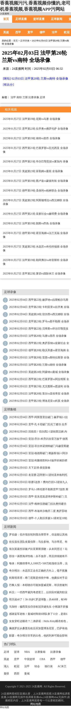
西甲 (18, 32)
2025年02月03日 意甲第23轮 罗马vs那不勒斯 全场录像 (39, 322)
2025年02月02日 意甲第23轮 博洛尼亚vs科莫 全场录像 (39, 401)
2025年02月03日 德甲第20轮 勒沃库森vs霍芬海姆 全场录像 (39, 351)
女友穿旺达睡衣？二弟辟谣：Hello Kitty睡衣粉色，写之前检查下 (39, 622)
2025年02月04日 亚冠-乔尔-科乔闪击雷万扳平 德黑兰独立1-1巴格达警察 (38, 439)
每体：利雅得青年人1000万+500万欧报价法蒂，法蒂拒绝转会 (38, 564)
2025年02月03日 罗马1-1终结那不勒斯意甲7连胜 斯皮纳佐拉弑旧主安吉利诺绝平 (38, 490)
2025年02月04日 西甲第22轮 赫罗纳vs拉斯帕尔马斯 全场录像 (38, 300)
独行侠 (49, 666)
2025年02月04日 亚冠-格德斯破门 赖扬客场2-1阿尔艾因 (38, 454)
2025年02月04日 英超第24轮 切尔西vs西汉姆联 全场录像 (39, 315)
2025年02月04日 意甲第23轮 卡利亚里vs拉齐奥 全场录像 (39, 308)
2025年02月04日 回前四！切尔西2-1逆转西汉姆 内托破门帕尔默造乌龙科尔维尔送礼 (38, 432)
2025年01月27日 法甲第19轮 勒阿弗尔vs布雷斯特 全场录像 (35, 262)
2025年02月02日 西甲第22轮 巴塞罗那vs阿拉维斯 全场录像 (39, 380)
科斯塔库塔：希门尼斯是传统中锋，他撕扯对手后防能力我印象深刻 (38, 578)
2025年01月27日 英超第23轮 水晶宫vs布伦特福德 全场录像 (35, 248)
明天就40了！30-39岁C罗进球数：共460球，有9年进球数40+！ (38, 600)
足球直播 (21, 19)
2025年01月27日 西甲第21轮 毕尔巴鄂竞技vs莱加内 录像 (35, 161)
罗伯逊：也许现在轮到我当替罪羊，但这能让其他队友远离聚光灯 (38, 535)
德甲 (42, 32)
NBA (27, 652)
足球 (42, 97)
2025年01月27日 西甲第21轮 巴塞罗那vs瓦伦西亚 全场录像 (35, 150)
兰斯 (25, 97)
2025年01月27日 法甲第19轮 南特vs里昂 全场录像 (31, 138)
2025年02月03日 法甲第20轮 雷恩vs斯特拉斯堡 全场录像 (39, 358)
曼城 (27, 673)
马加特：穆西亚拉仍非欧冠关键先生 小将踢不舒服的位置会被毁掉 (38, 607)
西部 (16, 673)
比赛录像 (33, 97)
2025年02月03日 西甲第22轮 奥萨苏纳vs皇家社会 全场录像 (39, 344)
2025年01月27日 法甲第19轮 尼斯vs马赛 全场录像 (31, 119)
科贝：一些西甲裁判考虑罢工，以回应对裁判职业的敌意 (38, 593)
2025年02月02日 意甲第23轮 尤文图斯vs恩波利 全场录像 (39, 387)
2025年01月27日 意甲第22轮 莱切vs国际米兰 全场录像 (34, 273)
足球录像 (24, 40)
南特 (19, 97)
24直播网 (4, 13)
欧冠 (16, 666)
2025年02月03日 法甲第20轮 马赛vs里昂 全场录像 (37, 335)
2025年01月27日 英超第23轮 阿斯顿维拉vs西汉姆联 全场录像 (35, 202)
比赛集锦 (40, 652)
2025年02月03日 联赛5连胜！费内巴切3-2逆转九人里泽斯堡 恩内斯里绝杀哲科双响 (38, 483)
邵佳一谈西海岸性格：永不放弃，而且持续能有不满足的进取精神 (38, 557)
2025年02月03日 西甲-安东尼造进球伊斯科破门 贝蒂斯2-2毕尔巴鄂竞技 (38, 497)
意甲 (30, 32)
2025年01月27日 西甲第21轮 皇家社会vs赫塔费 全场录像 (35, 213)
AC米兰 (62, 666)
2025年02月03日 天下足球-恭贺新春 (29, 467)
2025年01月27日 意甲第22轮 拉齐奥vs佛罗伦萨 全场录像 (35, 128)
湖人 (6, 666)
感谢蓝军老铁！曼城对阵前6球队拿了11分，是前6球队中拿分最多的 (38, 615)
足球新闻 (56, 19)
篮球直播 (38, 19)
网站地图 (35, 704)
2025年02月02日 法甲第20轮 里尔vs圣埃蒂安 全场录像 (39, 394)
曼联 (6, 673)
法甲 (54, 32)
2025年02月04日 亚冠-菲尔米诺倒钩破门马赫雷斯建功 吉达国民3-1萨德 (39, 447)
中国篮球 (29, 659)
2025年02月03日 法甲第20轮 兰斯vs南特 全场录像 (37, 364)
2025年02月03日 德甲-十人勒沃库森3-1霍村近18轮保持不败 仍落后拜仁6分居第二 (38, 519)
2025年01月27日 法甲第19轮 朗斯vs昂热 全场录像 (31, 223)
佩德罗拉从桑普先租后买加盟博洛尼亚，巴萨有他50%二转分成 (38, 629)
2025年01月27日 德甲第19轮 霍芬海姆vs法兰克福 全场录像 (35, 235)
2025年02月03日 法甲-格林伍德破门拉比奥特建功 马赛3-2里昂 (37, 504)
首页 (6, 19)
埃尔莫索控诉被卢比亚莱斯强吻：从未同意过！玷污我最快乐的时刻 (38, 550)
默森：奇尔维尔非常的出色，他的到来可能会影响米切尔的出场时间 (38, 636)
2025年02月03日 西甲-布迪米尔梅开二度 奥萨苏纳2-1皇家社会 (38, 512)
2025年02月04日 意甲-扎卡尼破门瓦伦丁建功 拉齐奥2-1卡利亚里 (38, 425)
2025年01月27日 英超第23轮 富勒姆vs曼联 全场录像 (33, 171)
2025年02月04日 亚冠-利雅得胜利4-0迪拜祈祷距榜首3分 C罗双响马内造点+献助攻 (38, 461)
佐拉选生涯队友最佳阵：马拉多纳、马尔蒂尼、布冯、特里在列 (38, 542)
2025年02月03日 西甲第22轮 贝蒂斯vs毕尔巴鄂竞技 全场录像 (38, 329)
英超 (6, 32)
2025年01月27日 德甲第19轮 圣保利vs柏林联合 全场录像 (35, 190)
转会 (37, 666)
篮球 (16, 652)
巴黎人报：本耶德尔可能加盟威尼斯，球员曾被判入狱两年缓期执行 (38, 586)
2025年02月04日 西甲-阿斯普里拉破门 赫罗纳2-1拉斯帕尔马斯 (38, 418)
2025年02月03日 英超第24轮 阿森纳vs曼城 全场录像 (39, 372)
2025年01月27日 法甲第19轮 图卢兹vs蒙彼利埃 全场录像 (35, 180)
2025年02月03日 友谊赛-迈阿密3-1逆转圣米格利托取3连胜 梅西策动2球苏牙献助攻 (38, 475)
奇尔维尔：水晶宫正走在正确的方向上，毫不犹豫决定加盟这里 (38, 571)
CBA (42, 659)
